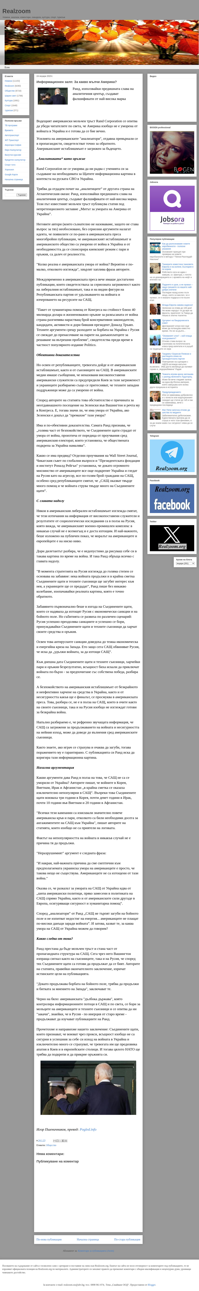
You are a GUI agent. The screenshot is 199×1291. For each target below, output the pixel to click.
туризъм (9, 110)
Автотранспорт (12, 135)
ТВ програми (11, 125)
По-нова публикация (48, 1239)
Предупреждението (171, 392)
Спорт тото (10, 165)
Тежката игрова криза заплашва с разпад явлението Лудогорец (177, 375)
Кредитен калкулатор (15, 160)
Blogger (151, 1285)
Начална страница (88, 1239)
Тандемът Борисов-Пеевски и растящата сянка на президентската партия (176, 356)
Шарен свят (10, 96)
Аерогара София (13, 145)
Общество (51, 1145)
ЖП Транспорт (12, 140)
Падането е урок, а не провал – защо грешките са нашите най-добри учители (177, 287)
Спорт (8, 105)
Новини (8, 81)
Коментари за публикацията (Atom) (96, 1251)
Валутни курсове (13, 155)
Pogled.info (88, 1129)
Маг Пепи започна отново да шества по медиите (176, 411)
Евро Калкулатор (13, 150)
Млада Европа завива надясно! (177, 305)
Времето (9, 130)
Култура (9, 100)
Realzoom (16, 11)
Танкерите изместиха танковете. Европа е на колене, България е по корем (178, 267)
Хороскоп (9, 169)
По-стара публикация (127, 1239)
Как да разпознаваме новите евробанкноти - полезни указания (176, 246)
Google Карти (11, 174)
